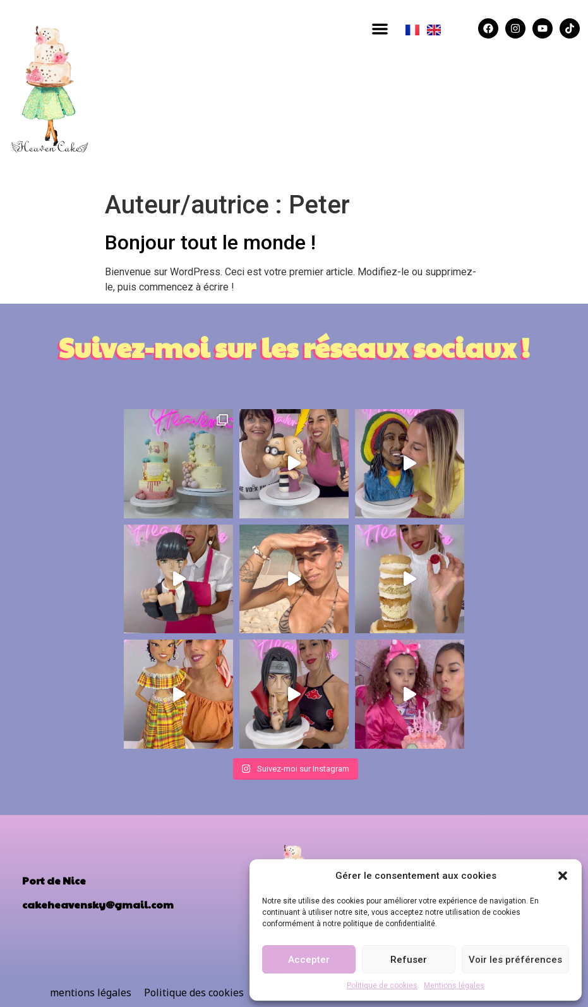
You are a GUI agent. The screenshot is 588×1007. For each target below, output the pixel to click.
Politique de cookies (382, 985)
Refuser (408, 959)
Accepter (309, 959)
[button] (562, 875)
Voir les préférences (515, 959)
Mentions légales (454, 985)
